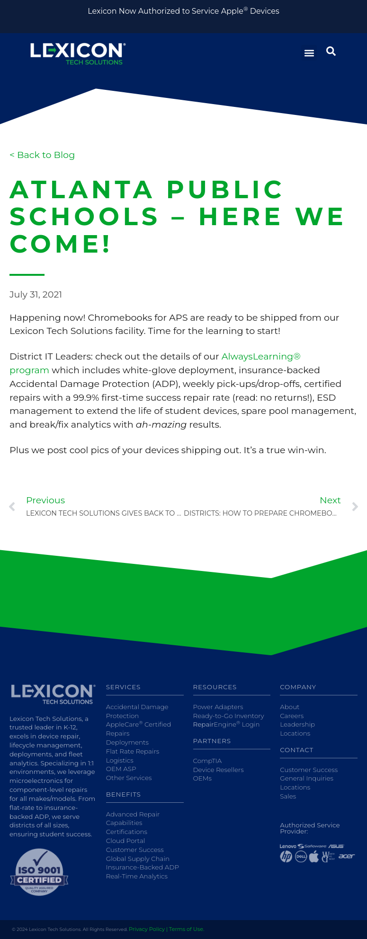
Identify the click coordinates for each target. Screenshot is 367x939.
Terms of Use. (186, 929)
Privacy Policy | (148, 929)
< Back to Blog (42, 154)
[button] (309, 53)
